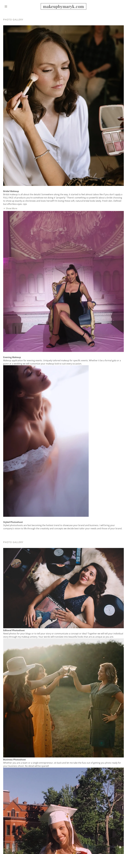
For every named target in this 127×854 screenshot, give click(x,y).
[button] (12, 6)
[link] (63, 7)
